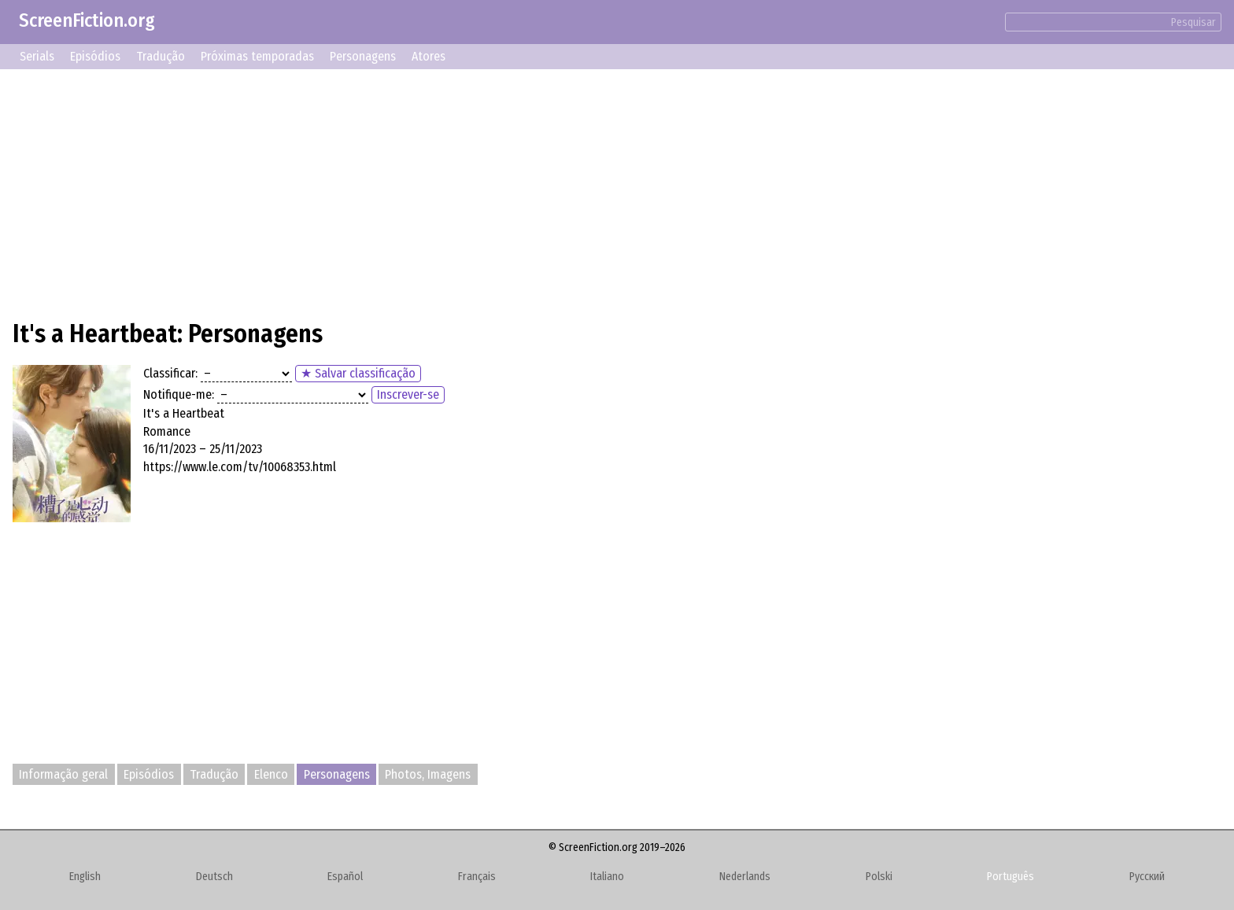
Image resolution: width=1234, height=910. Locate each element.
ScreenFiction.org (87, 20)
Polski (879, 876)
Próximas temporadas (257, 56)
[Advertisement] (485, 192)
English (85, 876)
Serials (37, 56)
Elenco (271, 774)
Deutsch (214, 876)
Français (477, 876)
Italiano (607, 876)
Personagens (363, 56)
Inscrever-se (408, 394)
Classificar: (170, 373)
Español (345, 876)
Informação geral (63, 774)
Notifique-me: (178, 394)
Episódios (95, 56)
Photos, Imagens (428, 774)
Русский (1147, 876)
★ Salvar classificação (358, 373)
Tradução (160, 56)
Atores (428, 56)
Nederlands (744, 876)
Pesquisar (1193, 22)
